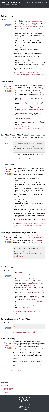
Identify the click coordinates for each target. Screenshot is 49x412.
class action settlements (26, 126)
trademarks (32, 225)
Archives (40, 2)
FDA (19, 74)
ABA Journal (21, 42)
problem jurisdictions (17, 313)
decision (29, 250)
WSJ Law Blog (40, 88)
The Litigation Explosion (8, 388)
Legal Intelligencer (31, 26)
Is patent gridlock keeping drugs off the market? (19, 233)
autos (19, 331)
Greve (22, 294)
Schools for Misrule (7, 392)
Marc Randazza (33, 47)
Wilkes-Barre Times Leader (21, 26)
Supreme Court (36, 158)
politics (29, 331)
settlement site (18, 90)
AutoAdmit (42, 47)
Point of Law (24, 109)
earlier (37, 56)
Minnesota (18, 128)
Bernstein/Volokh (34, 109)
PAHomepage (25, 29)
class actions (25, 309)
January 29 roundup (8, 82)
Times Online (37, 211)
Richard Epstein (29, 158)
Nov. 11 (38, 154)
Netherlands (23, 128)
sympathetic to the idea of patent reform (29, 235)
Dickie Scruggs (33, 223)
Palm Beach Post (19, 171)
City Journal (18, 99)
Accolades (34, 2)
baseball (34, 72)
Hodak (28, 274)
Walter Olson (7, 19)
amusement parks (21, 223)
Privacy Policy (24, 409)
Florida (22, 74)
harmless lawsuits (24, 287)
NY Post (38, 103)
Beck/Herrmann (19, 272)
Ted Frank (8, 236)
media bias (25, 331)
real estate (30, 75)
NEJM (24, 272)
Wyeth (41, 158)
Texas (28, 225)
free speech (36, 126)
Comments (8, 88)
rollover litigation (26, 332)
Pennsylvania (19, 75)
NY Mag (42, 103)
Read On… (16, 326)
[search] (21, 379)
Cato (45, 2)
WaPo (23, 69)
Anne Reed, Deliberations (24, 60)
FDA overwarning (8, 338)
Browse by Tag (5, 382)
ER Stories (27, 307)
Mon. (27, 56)
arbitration (25, 72)
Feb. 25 (30, 353)
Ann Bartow (26, 47)
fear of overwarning (38, 341)
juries (25, 74)
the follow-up (41, 242)
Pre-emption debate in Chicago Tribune (16, 319)
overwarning (29, 363)
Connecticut (15, 74)
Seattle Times (32, 191)
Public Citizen (25, 75)
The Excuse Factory (7, 389)
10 (12, 370)
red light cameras (36, 128)
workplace (15, 226)
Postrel (29, 109)
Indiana (41, 126)
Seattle (24, 225)
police (21, 225)
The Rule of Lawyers (7, 391)
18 (20, 370)
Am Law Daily (32, 299)
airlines (19, 126)
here (22, 45)
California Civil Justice (32, 88)
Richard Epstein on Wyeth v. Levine (15, 134)
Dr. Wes (21, 66)
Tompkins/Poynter (23, 88)
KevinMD (26, 66)
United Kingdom (38, 225)
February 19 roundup (9, 16)
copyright (28, 223)
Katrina (18, 225)
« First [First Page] (7, 370)
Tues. (32, 56)
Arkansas (20, 309)
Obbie (17, 186)
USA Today (26, 103)
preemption (23, 158)
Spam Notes (35, 114)
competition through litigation (34, 309)
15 (15, 370)
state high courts (25, 313)
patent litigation (24, 261)
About (28, 2)
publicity (21, 332)
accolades (20, 32)
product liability (40, 331)
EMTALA (18, 311)
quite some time (39, 90)
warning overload (16, 343)
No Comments (8, 22)
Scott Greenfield (18, 47)
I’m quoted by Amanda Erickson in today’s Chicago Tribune (25, 322)
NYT (41, 301)
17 (18, 370)
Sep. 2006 (40, 361)
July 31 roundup (7, 165)
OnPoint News (19, 69)
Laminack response (23, 206)
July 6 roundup (7, 267)
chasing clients (40, 72)
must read (39, 240)
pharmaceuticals (36, 363)
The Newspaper (27, 118)
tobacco (34, 75)
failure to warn (21, 363)
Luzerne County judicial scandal (33, 74)
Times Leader (24, 28)
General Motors (26, 311)
